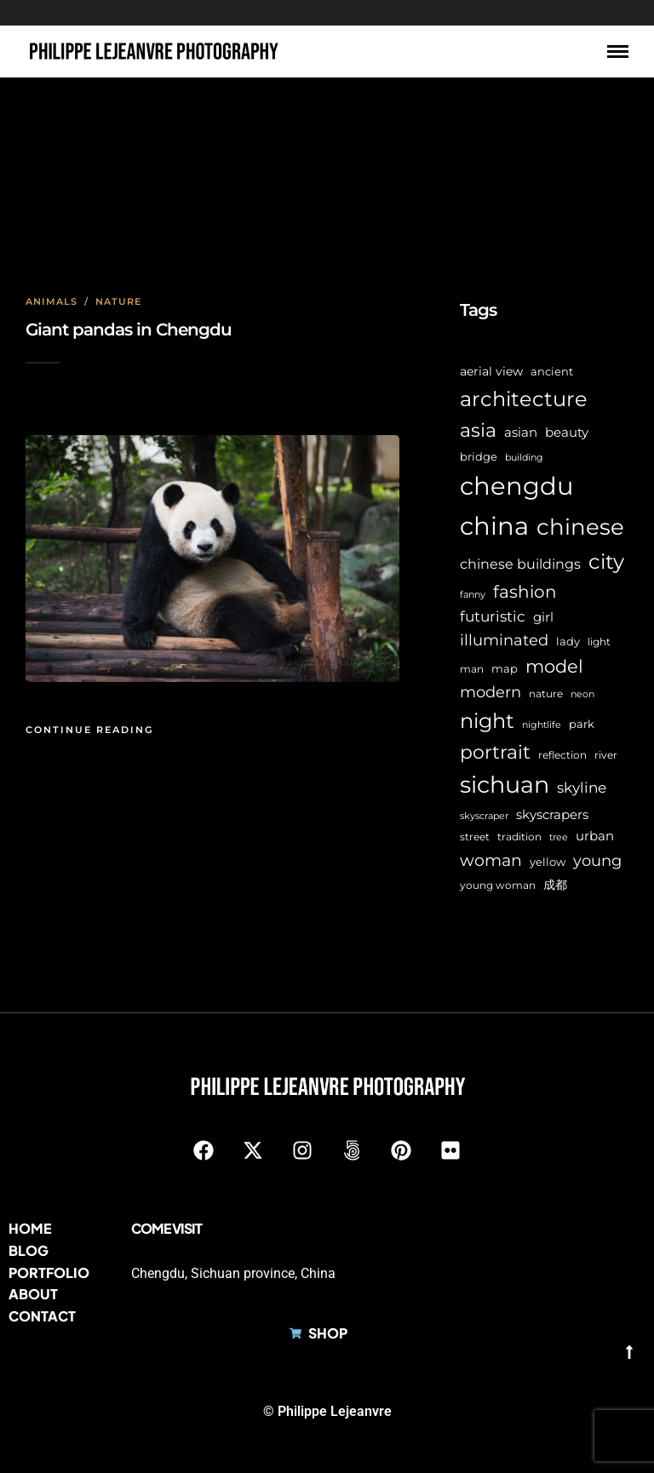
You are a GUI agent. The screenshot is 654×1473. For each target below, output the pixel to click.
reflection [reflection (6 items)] (562, 755)
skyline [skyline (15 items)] (581, 787)
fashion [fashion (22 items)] (525, 592)
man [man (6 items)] (472, 669)
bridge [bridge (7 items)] (478, 456)
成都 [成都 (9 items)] (555, 884)
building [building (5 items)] (524, 457)
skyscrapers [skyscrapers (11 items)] (552, 814)
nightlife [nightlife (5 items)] (541, 725)
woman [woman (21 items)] (491, 860)
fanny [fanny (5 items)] (472, 594)
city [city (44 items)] (606, 561)
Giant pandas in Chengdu (129, 329)
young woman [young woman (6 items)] (498, 885)
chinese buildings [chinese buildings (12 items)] (520, 564)
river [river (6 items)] (605, 755)
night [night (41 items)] (487, 720)
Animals (51, 301)
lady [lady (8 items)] (568, 641)
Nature (118, 301)
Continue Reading (89, 730)
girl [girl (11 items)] (543, 617)
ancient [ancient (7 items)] (552, 371)
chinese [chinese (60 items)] (580, 527)
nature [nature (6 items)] (546, 694)
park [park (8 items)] (581, 724)
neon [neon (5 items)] (582, 694)
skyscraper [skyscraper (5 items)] (484, 816)
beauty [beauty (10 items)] (566, 432)
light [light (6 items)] (599, 642)
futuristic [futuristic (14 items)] (492, 616)
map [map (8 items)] (504, 668)
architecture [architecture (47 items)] (524, 398)
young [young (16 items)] (597, 860)
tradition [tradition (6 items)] (519, 837)
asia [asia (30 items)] (478, 430)
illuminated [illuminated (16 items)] (504, 640)
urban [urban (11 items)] (595, 836)
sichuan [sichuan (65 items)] (504, 785)
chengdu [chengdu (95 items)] (516, 486)
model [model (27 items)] (554, 666)
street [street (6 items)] (475, 837)
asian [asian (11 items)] (520, 432)
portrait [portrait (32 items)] (495, 752)
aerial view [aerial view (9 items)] (491, 371)
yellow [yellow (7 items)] (547, 862)
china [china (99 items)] (494, 526)
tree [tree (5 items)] (558, 837)
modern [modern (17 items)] (490, 692)
